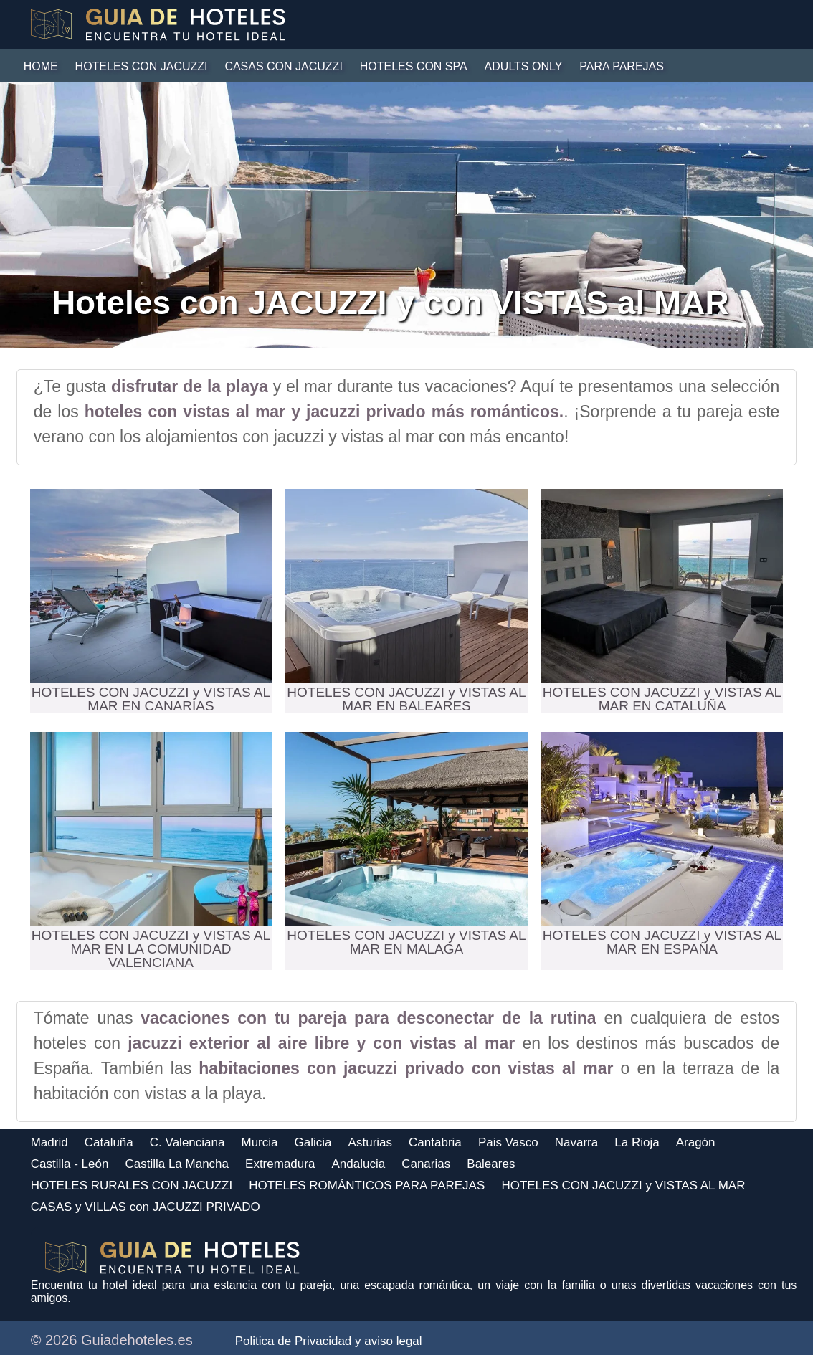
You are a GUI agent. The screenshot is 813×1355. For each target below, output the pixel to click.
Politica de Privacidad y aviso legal (328, 1341)
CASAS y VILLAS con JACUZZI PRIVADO (145, 1207)
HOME (41, 66)
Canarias (425, 1164)
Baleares (491, 1164)
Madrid (49, 1142)
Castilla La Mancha (177, 1164)
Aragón (695, 1142)
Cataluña (109, 1142)
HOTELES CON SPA (413, 66)
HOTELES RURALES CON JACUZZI (132, 1185)
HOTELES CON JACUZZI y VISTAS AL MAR (623, 1185)
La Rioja (636, 1142)
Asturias (370, 1142)
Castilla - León (70, 1164)
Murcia (260, 1142)
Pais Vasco (508, 1142)
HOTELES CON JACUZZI (141, 66)
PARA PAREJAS (621, 66)
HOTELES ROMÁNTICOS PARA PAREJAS (367, 1185)
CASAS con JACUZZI (283, 66)
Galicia (313, 1142)
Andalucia (358, 1164)
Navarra (576, 1142)
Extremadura (280, 1164)
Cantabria (435, 1142)
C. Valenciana (187, 1142)
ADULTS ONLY (524, 66)
